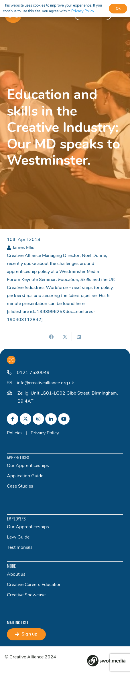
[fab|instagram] (38, 419)
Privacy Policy (45, 433)
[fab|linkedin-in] (51, 419)
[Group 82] (106, 660)
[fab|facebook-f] (12, 419)
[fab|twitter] (25, 419)
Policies (15, 433)
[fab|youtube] (64, 419)
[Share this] (51, 336)
